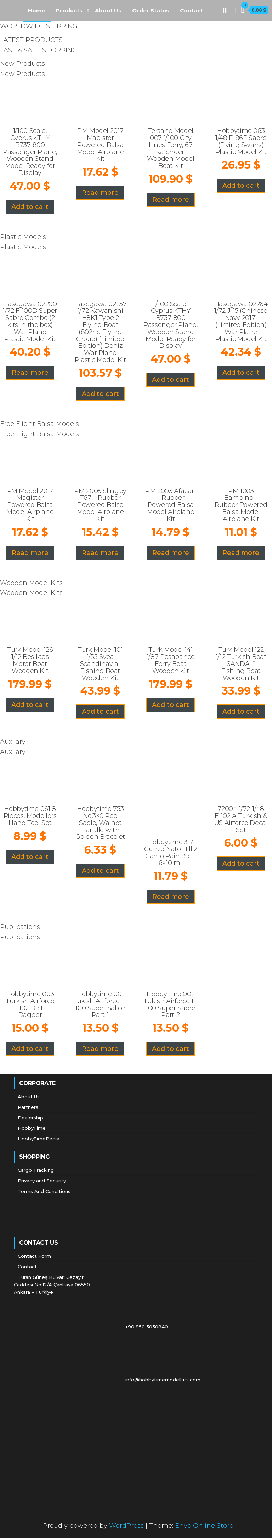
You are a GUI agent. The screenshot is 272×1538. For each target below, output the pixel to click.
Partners (28, 1107)
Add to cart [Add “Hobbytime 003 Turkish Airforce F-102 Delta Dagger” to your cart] (30, 1049)
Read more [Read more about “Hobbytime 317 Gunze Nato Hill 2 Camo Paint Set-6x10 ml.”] (170, 897)
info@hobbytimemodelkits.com (109, 1379)
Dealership (30, 1118)
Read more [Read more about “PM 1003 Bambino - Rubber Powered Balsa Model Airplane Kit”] (240, 553)
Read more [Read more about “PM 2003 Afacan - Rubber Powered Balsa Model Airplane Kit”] (170, 553)
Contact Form (34, 1256)
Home (36, 10)
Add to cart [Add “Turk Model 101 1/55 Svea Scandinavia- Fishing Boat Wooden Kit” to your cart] (100, 711)
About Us (108, 10)
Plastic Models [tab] (23, 237)
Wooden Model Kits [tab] (31, 583)
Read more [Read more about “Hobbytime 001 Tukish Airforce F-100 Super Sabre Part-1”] (100, 1049)
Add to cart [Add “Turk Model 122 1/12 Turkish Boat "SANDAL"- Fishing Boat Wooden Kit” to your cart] (241, 711)
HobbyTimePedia (39, 1138)
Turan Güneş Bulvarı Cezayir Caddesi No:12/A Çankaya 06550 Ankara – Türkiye (52, 1284)
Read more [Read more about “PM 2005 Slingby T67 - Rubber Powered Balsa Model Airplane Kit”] (100, 553)
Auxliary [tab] (13, 741)
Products (69, 10)
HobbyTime (32, 1128)
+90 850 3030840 (93, 1326)
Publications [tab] (20, 927)
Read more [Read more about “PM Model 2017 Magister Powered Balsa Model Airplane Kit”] (100, 193)
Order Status (150, 10)
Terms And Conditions (44, 1191)
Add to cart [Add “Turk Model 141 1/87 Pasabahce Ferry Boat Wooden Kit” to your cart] (170, 705)
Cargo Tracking (36, 1170)
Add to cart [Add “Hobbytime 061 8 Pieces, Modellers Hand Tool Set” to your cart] (30, 857)
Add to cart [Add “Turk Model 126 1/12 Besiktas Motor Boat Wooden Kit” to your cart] (30, 705)
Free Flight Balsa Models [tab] (39, 424)
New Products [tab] (22, 64)
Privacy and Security (42, 1180)
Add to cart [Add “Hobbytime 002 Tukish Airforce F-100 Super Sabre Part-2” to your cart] (170, 1049)
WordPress (126, 1526)
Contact (191, 10)
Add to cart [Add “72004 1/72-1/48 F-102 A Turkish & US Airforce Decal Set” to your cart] (241, 863)
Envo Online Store (204, 1526)
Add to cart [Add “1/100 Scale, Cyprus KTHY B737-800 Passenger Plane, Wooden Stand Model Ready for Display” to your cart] (30, 207)
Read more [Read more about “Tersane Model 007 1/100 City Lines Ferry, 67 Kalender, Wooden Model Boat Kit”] (170, 200)
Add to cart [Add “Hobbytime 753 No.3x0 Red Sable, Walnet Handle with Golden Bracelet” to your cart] (100, 871)
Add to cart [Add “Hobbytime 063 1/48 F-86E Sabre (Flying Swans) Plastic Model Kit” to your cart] (241, 185)
